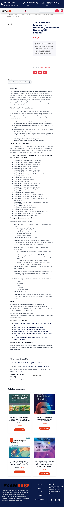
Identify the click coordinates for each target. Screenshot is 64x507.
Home (9, 14)
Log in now (18, 371)
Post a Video (38, 366)
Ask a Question (28, 366)
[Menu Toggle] (25, 11)
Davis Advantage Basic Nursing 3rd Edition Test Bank (31, 331)
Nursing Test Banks (18, 14)
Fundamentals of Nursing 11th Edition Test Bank (29, 329)
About (40, 492)
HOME (40, 484)
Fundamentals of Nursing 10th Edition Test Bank (30, 327)
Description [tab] (13, 82)
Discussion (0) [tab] (25, 82)
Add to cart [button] (19, 430)
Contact (40, 495)
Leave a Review (16, 366)
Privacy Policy (39, 499)
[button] (35, 72)
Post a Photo (48, 366)
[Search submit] (57, 10)
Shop (40, 488)
